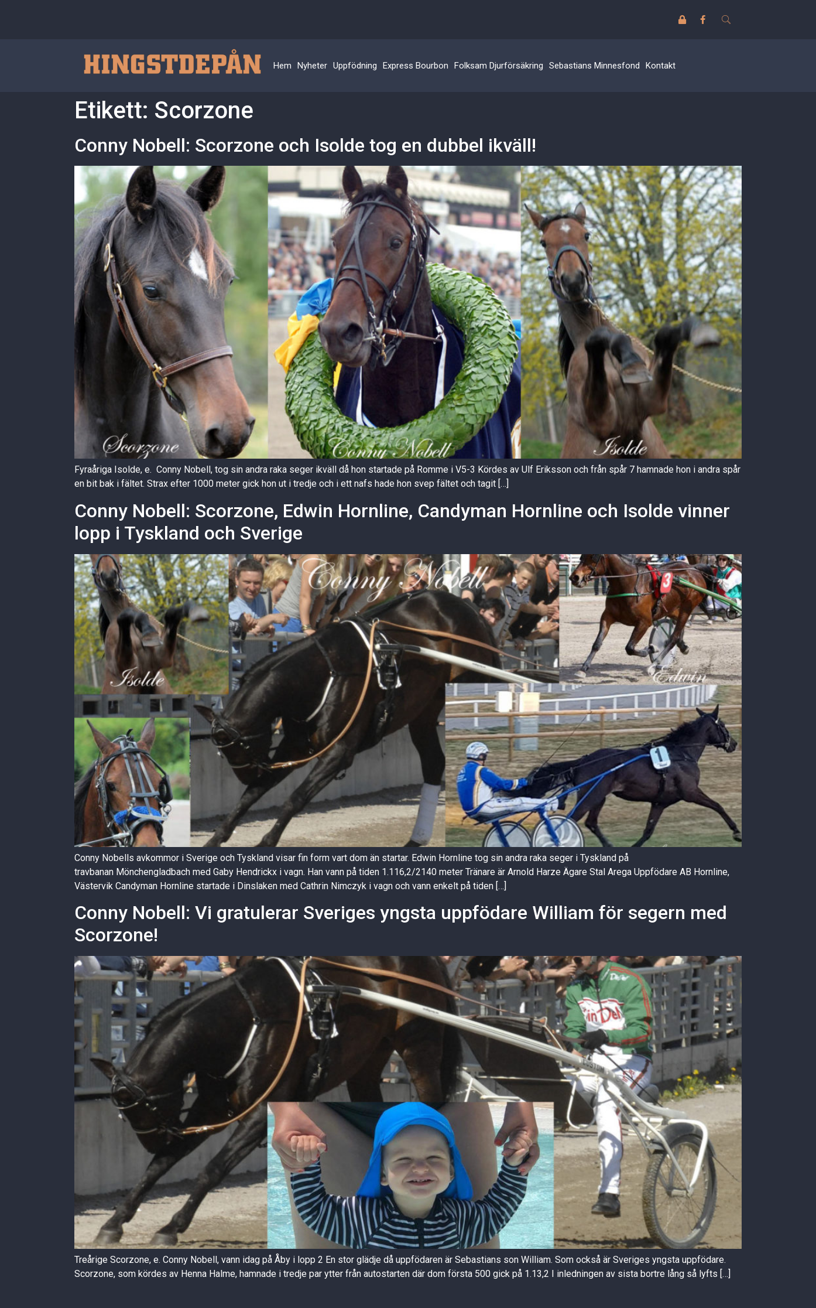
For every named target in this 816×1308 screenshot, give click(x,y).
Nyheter (312, 65)
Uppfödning (355, 65)
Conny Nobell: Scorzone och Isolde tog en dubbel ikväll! (305, 145)
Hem (282, 65)
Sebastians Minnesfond (594, 65)
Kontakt (661, 65)
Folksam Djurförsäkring (498, 65)
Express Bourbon (415, 65)
